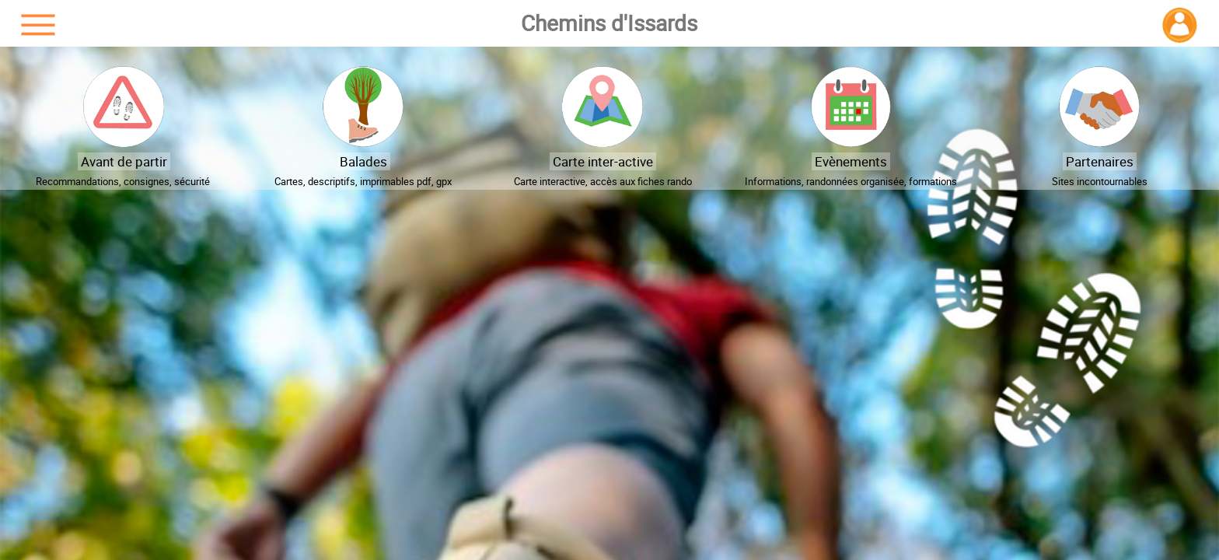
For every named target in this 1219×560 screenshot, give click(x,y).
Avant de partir (124, 161)
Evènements (851, 161)
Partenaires (1100, 161)
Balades (363, 161)
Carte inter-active (603, 161)
